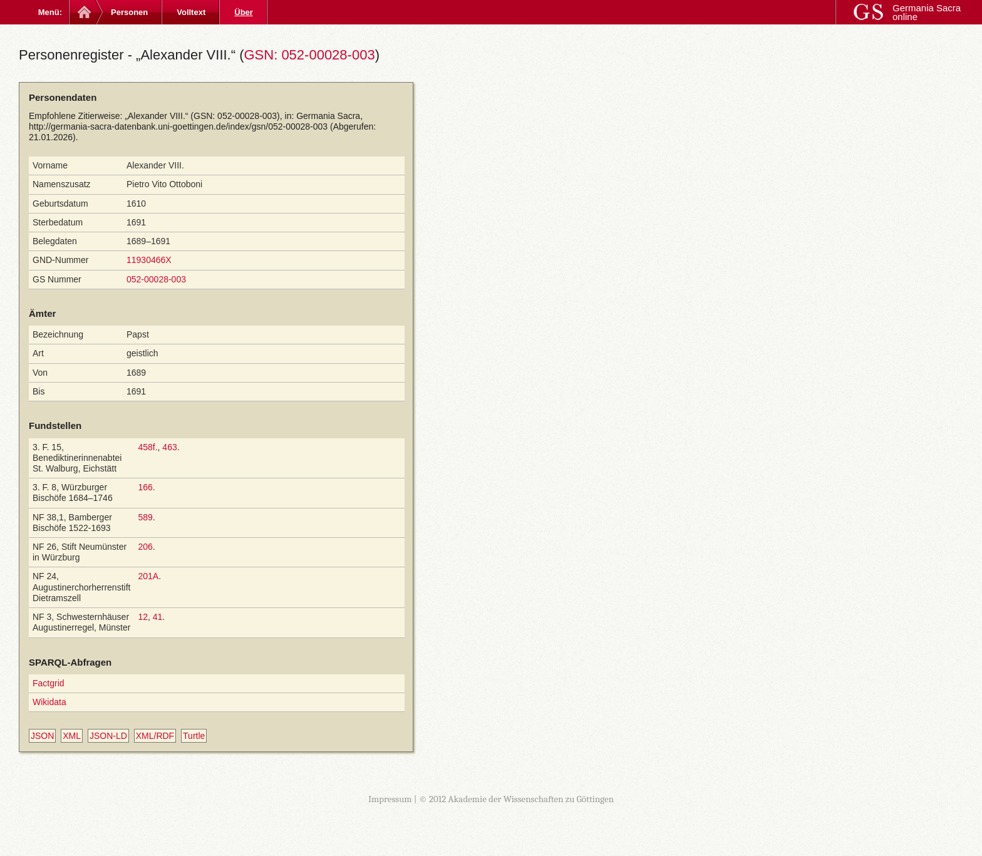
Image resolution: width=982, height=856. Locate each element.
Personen (129, 12)
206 (145, 547)
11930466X (149, 260)
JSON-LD (108, 736)
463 (169, 447)
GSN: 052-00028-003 (309, 55)
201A (148, 576)
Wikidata (49, 702)
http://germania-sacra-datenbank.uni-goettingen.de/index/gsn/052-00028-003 (178, 126)
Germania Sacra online (926, 12)
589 (145, 517)
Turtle (194, 736)
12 (143, 617)
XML (72, 736)
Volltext (191, 12)
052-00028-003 (156, 279)
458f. (147, 447)
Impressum (390, 799)
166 (145, 487)
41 (158, 617)
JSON (42, 736)
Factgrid (49, 683)
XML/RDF (155, 736)
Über (243, 12)
